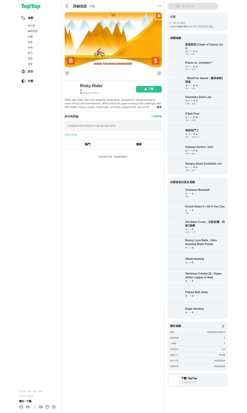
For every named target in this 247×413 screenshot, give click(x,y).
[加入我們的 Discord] (28, 407)
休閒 (30, 47)
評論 (92, 6)
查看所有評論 (71, 134)
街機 (30, 36)
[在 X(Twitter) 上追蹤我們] (34, 407)
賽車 (30, 64)
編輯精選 (33, 31)
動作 (30, 53)
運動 (30, 58)
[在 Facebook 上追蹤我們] (21, 407)
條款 (35, 391)
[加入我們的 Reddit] (47, 407)
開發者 (22, 391)
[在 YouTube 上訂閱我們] (41, 407)
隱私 (41, 391)
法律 (29, 391)
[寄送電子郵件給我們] (54, 407)
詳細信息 (80, 6)
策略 (30, 42)
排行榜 (31, 25)
